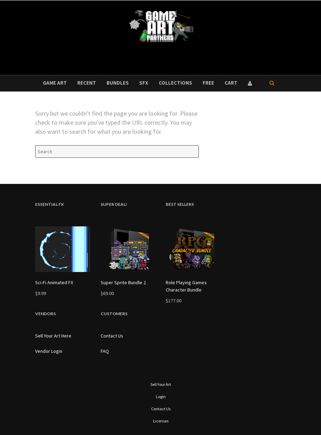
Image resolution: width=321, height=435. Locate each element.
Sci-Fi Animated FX (54, 282)
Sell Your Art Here (53, 336)
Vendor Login (48, 351)
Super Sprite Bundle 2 (123, 282)
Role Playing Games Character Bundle (186, 286)
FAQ (105, 351)
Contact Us (112, 336)
